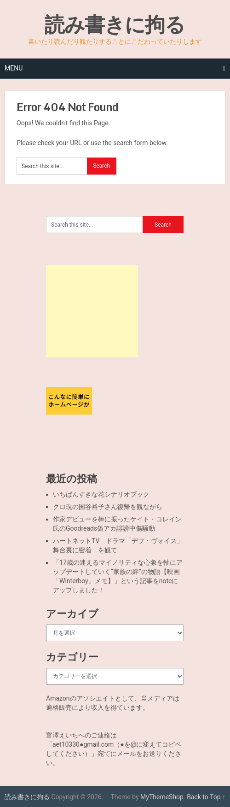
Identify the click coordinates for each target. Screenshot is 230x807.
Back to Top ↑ (206, 797)
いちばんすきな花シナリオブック (101, 494)
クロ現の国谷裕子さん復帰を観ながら (107, 506)
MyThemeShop (162, 797)
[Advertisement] (92, 311)
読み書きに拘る (115, 24)
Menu (14, 68)
